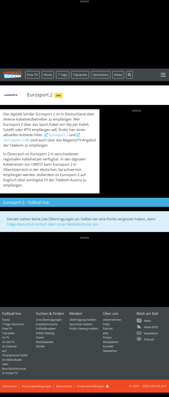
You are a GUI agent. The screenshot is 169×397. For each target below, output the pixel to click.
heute (6, 320)
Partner (108, 328)
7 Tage (62, 75)
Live (58, 95)
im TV (5, 337)
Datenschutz (64, 386)
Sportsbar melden (81, 324)
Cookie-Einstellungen (90, 386)
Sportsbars (101, 75)
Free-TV (32, 75)
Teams (40, 337)
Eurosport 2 (56, 134)
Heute (47, 75)
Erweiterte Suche (47, 324)
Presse (107, 337)
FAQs (106, 324)
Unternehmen (112, 320)
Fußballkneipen (46, 328)
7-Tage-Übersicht (13, 324)
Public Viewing (45, 333)
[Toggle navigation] (163, 75)
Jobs (105, 333)
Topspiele (8, 333)
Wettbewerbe (44, 342)
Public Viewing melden (83, 328)
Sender (40, 346)
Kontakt (108, 346)
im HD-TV (8, 342)
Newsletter (110, 351)
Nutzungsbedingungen (36, 386)
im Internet (9, 346)
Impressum (9, 386)
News (118, 75)
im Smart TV (10, 373)
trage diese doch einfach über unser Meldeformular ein (52, 224)
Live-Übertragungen (49, 320)
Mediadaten (111, 342)
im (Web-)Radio (12, 360)
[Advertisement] (84, 34)
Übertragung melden (82, 320)
